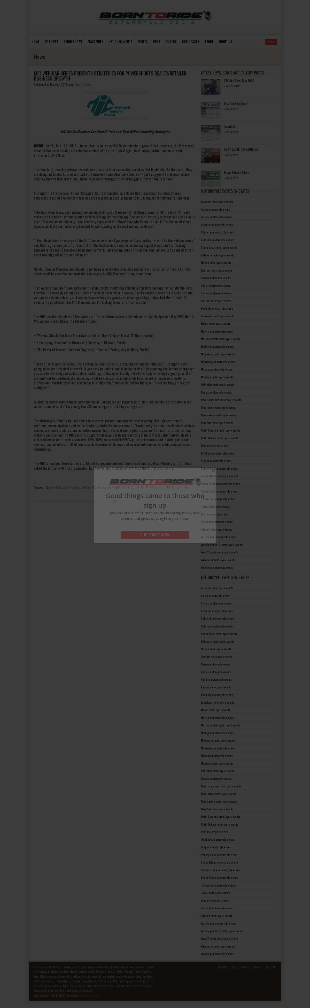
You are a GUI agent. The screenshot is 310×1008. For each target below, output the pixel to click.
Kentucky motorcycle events (217, 308)
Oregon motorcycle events (216, 461)
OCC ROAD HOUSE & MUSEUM (241, 149)
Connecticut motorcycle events (219, 247)
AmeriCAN (230, 126)
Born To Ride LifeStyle (77, 487)
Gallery (245, 967)
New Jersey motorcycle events (218, 407)
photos (171, 41)
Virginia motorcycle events (216, 529)
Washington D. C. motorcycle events (222, 545)
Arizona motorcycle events (216, 217)
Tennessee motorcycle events (218, 499)
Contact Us (270, 967)
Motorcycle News (108, 487)
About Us (222, 967)
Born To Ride (83, 84)
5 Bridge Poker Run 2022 (239, 80)
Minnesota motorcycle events (218, 354)
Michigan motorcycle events (217, 346)
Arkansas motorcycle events (217, 225)
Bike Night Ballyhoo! (236, 103)
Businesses (190, 41)
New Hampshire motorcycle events (221, 400)
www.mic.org (165, 468)
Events (143, 41)
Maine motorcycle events (215, 323)
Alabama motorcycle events (217, 202)
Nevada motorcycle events (216, 392)
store (208, 41)
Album (256, 967)
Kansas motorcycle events (216, 301)
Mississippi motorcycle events (218, 362)
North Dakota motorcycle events (219, 438)
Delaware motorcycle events (217, 255)
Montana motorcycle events (217, 377)
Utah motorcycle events (214, 514)
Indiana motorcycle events (216, 293)
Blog (234, 967)
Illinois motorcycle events (216, 286)
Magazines (95, 41)
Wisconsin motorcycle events (218, 560)
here (137, 401)
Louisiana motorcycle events (217, 316)
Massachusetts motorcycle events (220, 339)
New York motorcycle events (217, 423)
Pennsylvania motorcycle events (220, 468)
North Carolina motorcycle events (220, 430)
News (156, 41)
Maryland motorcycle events (217, 331)
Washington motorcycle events (219, 537)
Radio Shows (73, 41)
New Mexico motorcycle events (219, 415)
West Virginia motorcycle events (219, 552)
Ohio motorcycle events (214, 445)
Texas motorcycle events (215, 506)
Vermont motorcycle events (217, 522)
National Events (120, 41)
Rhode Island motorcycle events (219, 476)
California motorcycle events (217, 232)
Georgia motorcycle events (216, 270)
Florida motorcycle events (216, 263)
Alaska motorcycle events (216, 209)
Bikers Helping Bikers (236, 172)
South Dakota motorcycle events (220, 491)
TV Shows (51, 41)
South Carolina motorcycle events (220, 484)
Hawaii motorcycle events (216, 278)
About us (225, 41)
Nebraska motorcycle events (217, 384)
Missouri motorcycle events (217, 369)
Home (35, 41)
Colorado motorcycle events (217, 240)
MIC (94, 487)
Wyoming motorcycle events (217, 567)
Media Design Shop (89, 995)
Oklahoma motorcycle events (218, 453)
